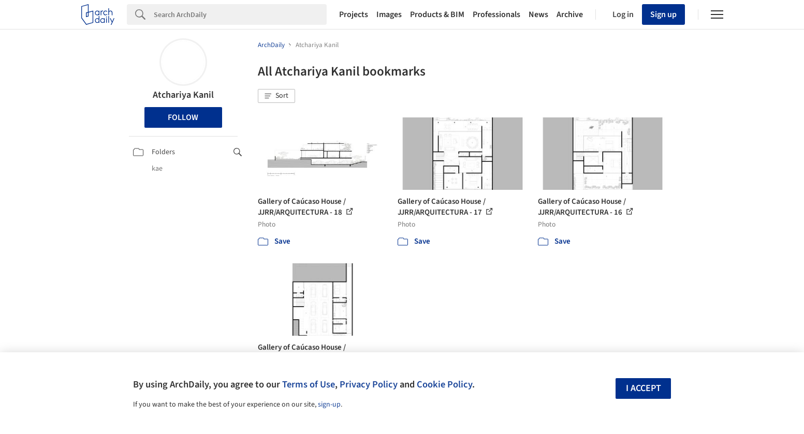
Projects (353, 14)
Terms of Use (308, 384)
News (538, 14)
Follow (183, 117)
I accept (643, 388)
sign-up (329, 404)
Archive (570, 14)
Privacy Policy (369, 384)
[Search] (240, 14)
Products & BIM (437, 14)
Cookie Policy (444, 384)
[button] (276, 96)
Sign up (663, 14)
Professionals (496, 14)
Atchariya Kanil (183, 94)
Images (389, 14)
